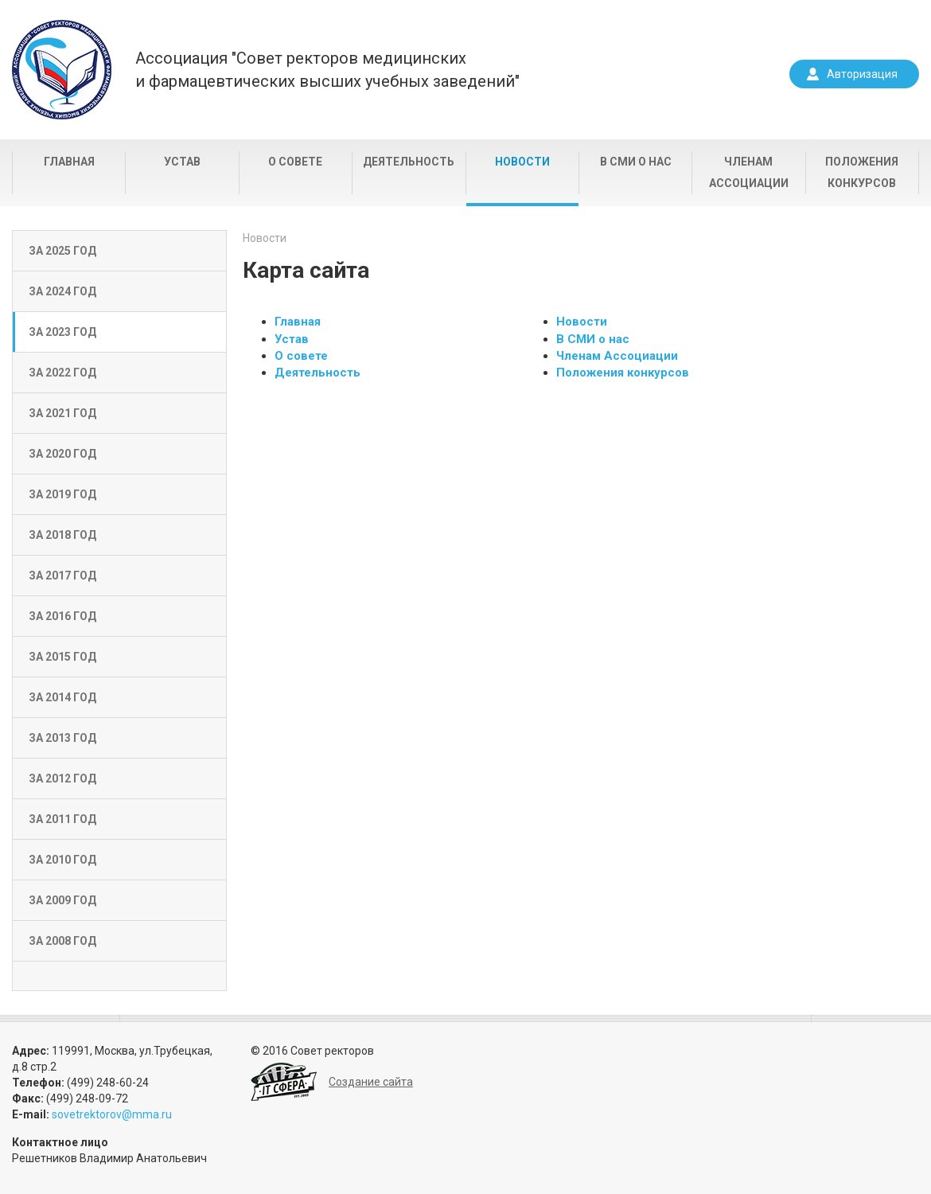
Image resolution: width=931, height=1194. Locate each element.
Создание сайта (371, 1081)
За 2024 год (62, 291)
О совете (295, 161)
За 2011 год (62, 819)
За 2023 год (62, 332)
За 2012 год (62, 778)
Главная (69, 161)
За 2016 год (62, 616)
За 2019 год (62, 494)
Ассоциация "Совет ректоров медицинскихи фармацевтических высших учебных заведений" (327, 70)
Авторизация (862, 74)
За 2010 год (62, 859)
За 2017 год (62, 575)
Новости (522, 161)
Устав (182, 161)
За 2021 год (62, 413)
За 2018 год (62, 535)
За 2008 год (62, 941)
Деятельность (408, 161)
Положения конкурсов (861, 172)
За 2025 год (62, 250)
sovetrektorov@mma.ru (112, 1114)
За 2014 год (62, 697)
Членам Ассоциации (749, 172)
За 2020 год (62, 453)
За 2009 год (62, 900)
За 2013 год (62, 738)
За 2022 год (62, 372)
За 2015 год (62, 656)
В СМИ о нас (636, 161)
